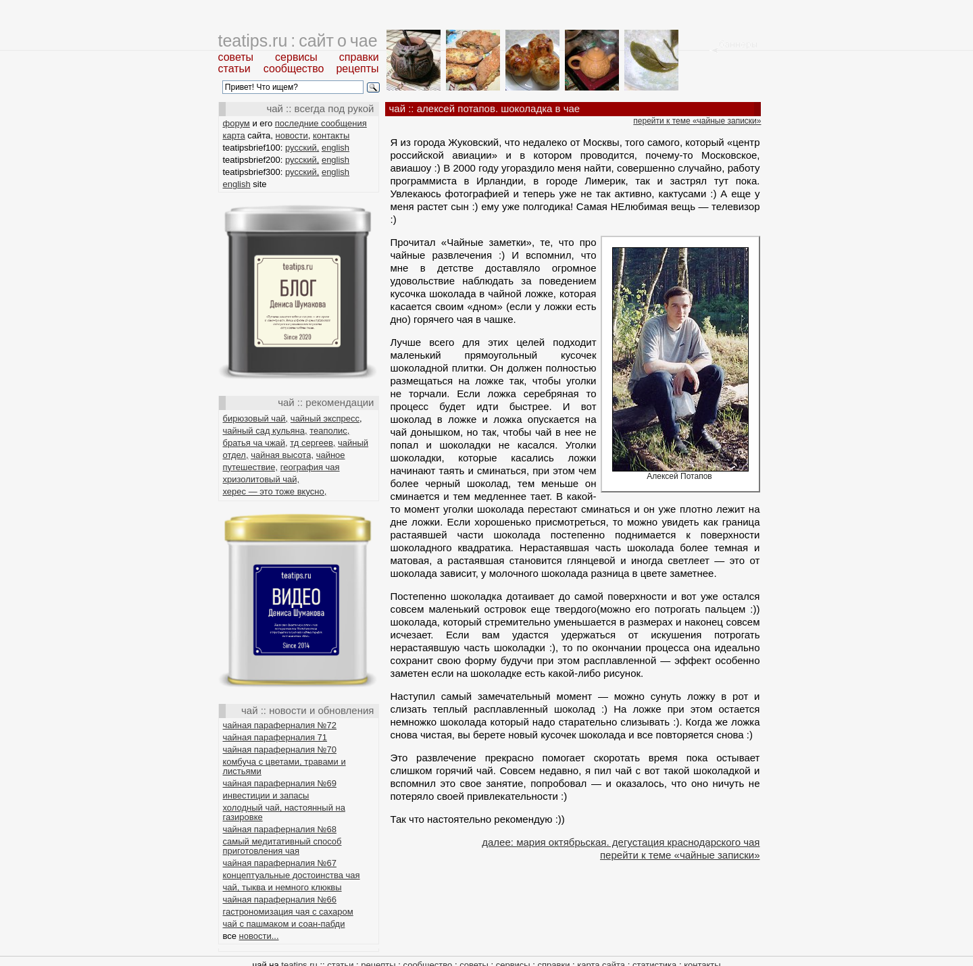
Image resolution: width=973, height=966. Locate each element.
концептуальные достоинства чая (291, 875)
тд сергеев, (312, 443)
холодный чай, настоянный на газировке (284, 812)
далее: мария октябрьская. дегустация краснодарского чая (620, 842)
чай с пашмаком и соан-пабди (284, 924)
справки (359, 57)
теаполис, (329, 431)
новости (292, 135)
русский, (302, 148)
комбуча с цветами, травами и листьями (284, 766)
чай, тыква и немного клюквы (282, 887)
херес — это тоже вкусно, (275, 491)
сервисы (296, 57)
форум (236, 123)
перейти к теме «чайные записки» (697, 121)
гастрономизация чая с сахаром (288, 912)
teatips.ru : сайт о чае (298, 40)
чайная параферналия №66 (280, 899)
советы (236, 57)
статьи (234, 68)
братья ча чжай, (255, 443)
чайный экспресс (325, 418)
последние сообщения (321, 123)
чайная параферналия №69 (280, 783)
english (335, 148)
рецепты (357, 68)
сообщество (294, 68)
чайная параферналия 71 (275, 737)
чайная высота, (282, 455)
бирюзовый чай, (256, 418)
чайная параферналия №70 (280, 749)
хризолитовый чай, (261, 479)
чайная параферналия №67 (280, 863)
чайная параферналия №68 (280, 829)
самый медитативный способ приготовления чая (282, 846)
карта (234, 135)
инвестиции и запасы (266, 795)
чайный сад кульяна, (265, 431)
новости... (259, 936)
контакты (331, 135)
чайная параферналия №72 (280, 725)
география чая (310, 467)
